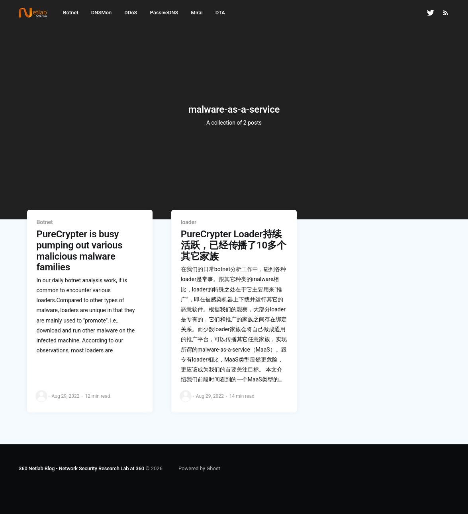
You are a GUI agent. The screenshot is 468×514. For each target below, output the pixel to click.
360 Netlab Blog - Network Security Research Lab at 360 (81, 468)
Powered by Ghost (199, 468)
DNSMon (101, 13)
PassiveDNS (164, 13)
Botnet (70, 13)
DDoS (130, 13)
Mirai (196, 13)
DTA (220, 13)
